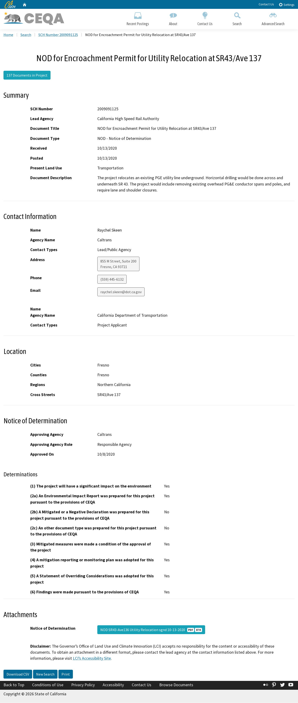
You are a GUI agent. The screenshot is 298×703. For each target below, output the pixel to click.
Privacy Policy (83, 685)
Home (8, 35)
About (173, 18)
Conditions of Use (47, 685)
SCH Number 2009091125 (58, 35)
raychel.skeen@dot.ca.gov (121, 292)
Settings (286, 4)
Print (65, 674)
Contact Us (266, 4)
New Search (45, 674)
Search (237, 18)
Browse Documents (176, 685)
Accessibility (113, 685)
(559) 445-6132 (112, 279)
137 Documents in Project (27, 75)
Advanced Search (273, 18)
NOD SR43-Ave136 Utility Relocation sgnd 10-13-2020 (151, 630)
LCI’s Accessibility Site (92, 658)
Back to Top (13, 685)
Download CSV (18, 674)
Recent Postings (138, 18)
